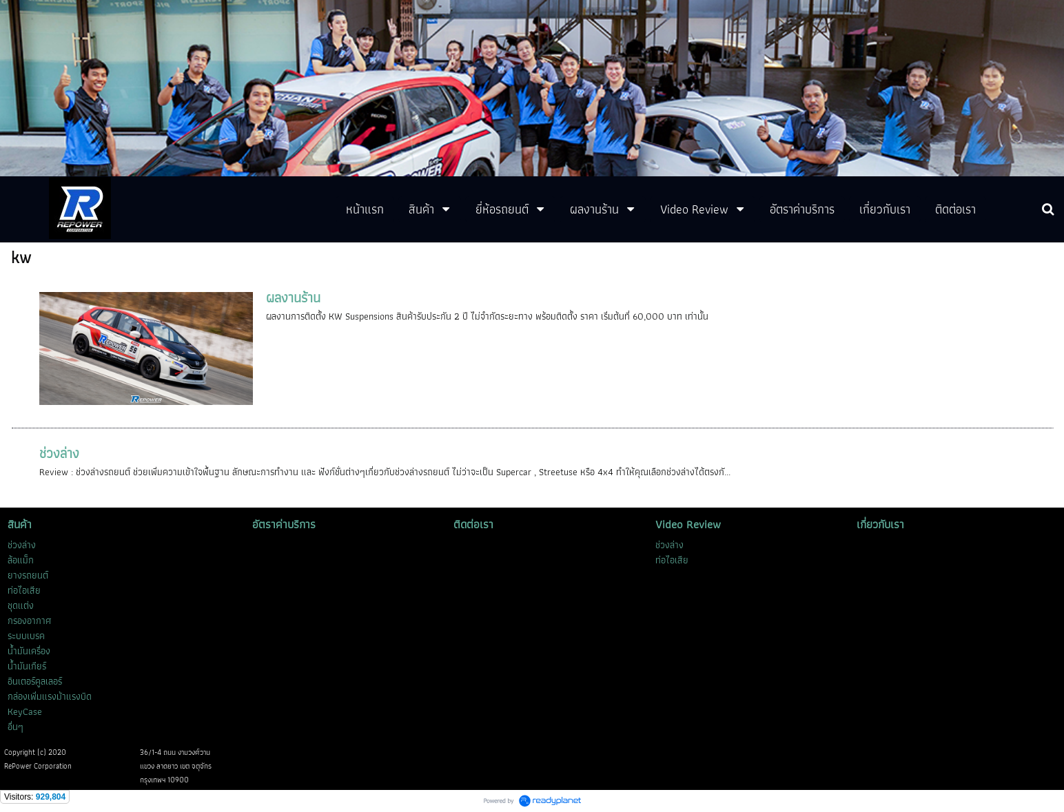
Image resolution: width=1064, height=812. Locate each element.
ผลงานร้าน (293, 298)
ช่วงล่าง (59, 453)
